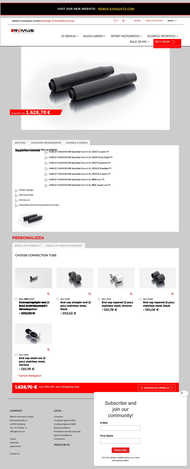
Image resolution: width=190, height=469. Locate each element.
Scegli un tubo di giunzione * (64, 245)
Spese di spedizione (63, 435)
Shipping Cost (70, 386)
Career (13, 438)
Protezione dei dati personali (67, 431)
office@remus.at (17, 431)
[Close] (184, 394)
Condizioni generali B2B (65, 424)
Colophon (58, 416)
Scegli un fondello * (28, 245)
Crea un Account (154, 21)
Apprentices (15, 446)
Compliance (59, 438)
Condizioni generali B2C (65, 420)
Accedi (137, 21)
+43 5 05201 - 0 (20, 427)
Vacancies (14, 442)
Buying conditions (62, 427)
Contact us (15, 453)
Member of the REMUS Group (58, 21)
